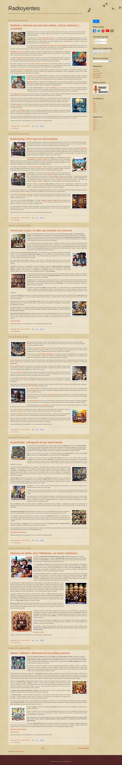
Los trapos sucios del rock (41, 63)
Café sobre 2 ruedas (52, 394)
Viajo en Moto (22, 413)
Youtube (95, 124)
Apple (94, 103)
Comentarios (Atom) (19, 751)
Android (95, 109)
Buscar (96, 53)
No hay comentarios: (25, 126)
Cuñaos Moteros (45, 405)
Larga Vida (30, 81)
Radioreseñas (17, 331)
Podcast (95, 71)
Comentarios (97, 42)
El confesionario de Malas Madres (45, 354)
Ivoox (94, 101)
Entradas (96, 40)
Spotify (94, 107)
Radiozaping (17, 220)
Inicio (43, 748)
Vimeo (94, 126)
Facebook (95, 119)
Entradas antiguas (83, 748)
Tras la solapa (16, 360)
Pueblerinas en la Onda (16, 51)
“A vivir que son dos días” (26, 194)
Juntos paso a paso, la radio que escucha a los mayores (41, 230)
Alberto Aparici (48, 189)
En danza (18, 372)
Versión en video (14, 732)
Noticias (95, 69)
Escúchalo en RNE (15, 321)
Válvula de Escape (34, 400)
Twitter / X (95, 121)
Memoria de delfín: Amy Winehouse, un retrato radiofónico (44, 553)
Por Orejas (20, 409)
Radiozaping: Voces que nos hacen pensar (34, 138)
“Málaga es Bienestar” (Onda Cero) (50, 200)
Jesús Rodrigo (59, 177)
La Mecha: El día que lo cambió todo (22, 69)
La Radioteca (53, 87)
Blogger (69, 761)
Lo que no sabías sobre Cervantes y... (46, 37)
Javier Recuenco (48, 174)
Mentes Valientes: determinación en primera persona (40, 652)
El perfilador (22, 110)
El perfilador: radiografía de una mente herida (36, 442)
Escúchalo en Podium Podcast (18, 532)
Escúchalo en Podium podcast (18, 729)
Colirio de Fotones (17, 57)
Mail (94, 130)
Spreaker (95, 111)
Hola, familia (15, 366)
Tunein (94, 105)
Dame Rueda (24, 378)
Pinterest (95, 128)
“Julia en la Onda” (38, 183)
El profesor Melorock (41, 348)
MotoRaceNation (33, 384)
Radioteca (16, 128)
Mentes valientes (17, 104)
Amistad (42, 98)
